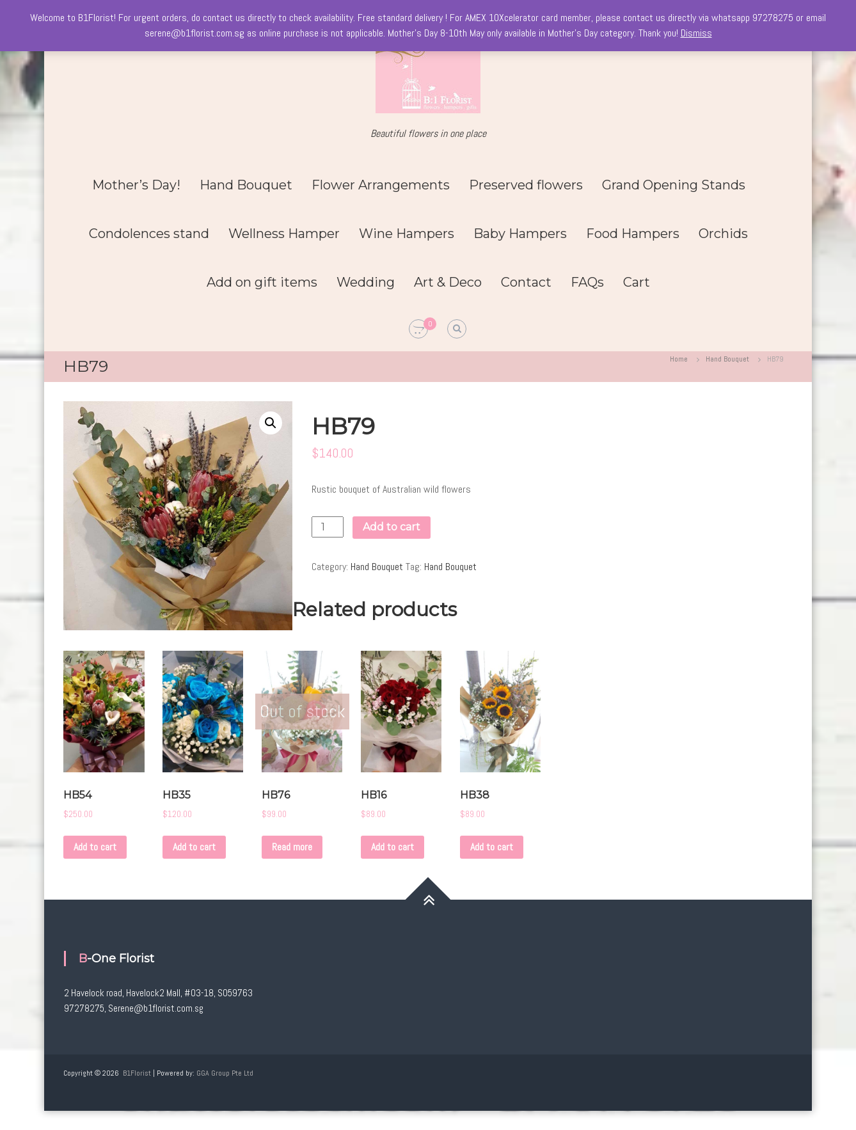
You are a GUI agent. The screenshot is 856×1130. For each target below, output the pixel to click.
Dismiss (696, 33)
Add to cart (391, 527)
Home (679, 359)
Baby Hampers (520, 233)
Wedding (366, 282)
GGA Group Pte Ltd (224, 1073)
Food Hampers (632, 233)
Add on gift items (262, 282)
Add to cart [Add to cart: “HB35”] (194, 847)
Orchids (723, 233)
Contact (526, 282)
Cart (636, 282)
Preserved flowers (526, 185)
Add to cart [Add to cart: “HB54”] (95, 847)
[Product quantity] (328, 526)
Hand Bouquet (246, 185)
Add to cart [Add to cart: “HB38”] (491, 847)
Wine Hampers (406, 233)
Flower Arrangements (381, 185)
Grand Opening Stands (673, 185)
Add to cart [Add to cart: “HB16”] (392, 847)
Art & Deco (448, 282)
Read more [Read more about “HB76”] (292, 847)
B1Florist (137, 1073)
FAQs (587, 282)
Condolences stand (149, 233)
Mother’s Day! (136, 185)
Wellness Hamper (284, 233)
